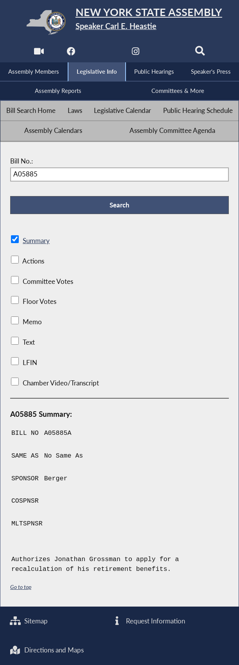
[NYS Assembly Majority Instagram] (135, 53)
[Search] (200, 53)
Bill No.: (21, 161)
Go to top (20, 586)
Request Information (148, 621)
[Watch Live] (39, 53)
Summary (36, 241)
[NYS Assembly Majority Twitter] (103, 53)
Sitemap (29, 621)
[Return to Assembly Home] (119, 22)
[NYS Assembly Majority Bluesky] (168, 53)
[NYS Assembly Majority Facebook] (71, 53)
